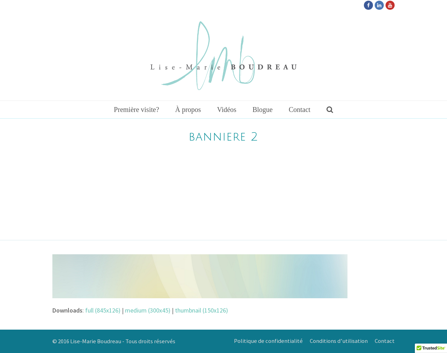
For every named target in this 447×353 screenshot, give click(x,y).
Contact (385, 341)
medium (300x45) (147, 310)
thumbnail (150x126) (201, 310)
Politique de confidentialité (268, 341)
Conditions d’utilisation (339, 341)
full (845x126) (102, 310)
